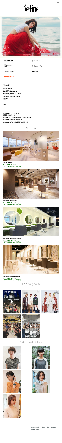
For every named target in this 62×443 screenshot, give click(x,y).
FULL (4, 104)
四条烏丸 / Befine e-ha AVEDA (11, 276)
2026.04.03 (6, 117)
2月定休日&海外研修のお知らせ (19, 122)
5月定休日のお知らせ (9, 115)
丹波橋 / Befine (7, 88)
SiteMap (53, 427)
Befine (31, 8)
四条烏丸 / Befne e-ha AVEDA (11, 96)
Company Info (35, 427)
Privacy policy (45, 427)
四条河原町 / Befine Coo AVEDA (12, 238)
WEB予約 (5, 99)
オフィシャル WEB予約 (9, 164)
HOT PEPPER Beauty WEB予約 (12, 166)
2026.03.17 (6, 120)
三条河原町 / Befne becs (10, 91)
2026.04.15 (6, 113)
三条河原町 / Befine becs (10, 200)
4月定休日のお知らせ (16, 120)
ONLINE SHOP (35, 430)
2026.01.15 (6, 122)
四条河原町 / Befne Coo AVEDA (12, 94)
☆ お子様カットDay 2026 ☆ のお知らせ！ (22, 117)
